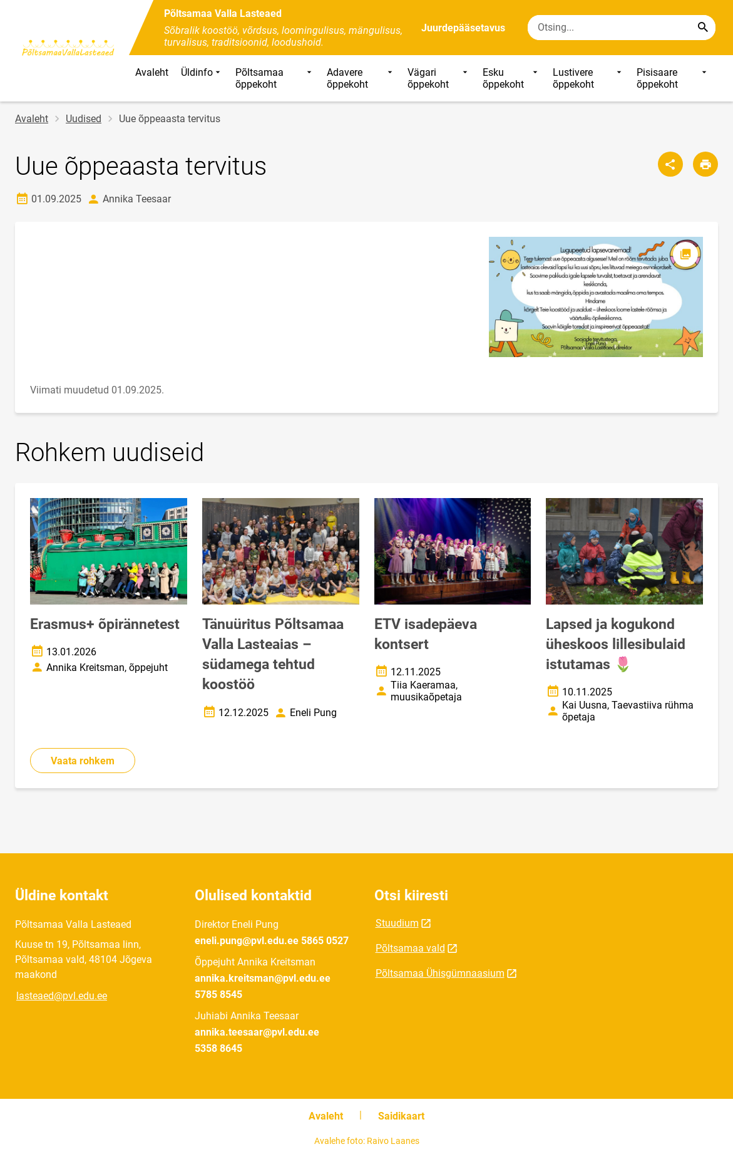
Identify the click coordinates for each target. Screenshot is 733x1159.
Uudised (83, 119)
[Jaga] (670, 164)
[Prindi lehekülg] (705, 164)
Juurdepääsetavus (463, 28)
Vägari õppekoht (439, 78)
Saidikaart (401, 1116)
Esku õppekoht (511, 78)
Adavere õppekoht (361, 78)
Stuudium (397, 923)
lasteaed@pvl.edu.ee (61, 996)
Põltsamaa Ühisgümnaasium (440, 973)
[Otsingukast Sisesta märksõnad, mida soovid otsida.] (621, 27)
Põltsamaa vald (410, 948)
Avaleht (151, 72)
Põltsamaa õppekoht (274, 78)
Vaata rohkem (83, 761)
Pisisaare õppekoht (673, 78)
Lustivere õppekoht (589, 78)
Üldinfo (202, 78)
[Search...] (703, 27)
